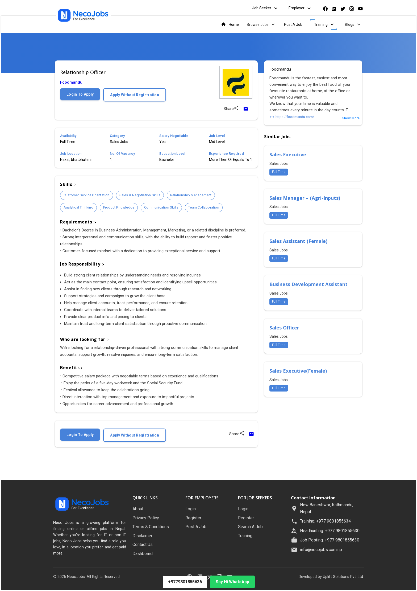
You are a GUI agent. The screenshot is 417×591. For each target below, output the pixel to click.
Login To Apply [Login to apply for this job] (80, 94)
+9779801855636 (185, 581)
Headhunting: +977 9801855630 (330, 530)
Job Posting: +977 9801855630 (329, 540)
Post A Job (293, 24)
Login (190, 508)
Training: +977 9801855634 (325, 521)
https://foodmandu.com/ (291, 117)
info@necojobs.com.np (321, 549)
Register (193, 517)
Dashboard (142, 553)
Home (230, 24)
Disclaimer (142, 535)
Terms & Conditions (150, 526)
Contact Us (142, 544)
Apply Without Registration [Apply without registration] (134, 95)
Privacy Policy (145, 517)
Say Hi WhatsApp (232, 581)
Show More (351, 118)
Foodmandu (71, 82)
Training (324, 24)
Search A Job (250, 526)
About (137, 508)
